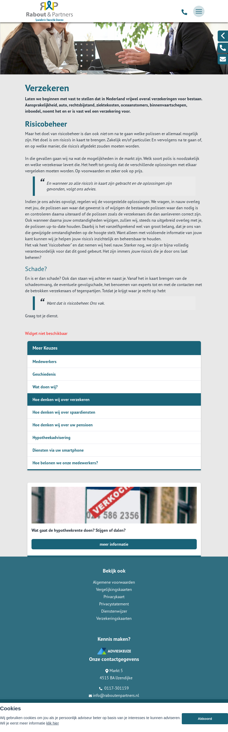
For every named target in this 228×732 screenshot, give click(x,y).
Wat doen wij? (45, 386)
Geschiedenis (44, 374)
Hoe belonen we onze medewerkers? (65, 462)
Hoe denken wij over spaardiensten (64, 412)
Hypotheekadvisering (51, 437)
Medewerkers (45, 361)
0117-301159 (114, 688)
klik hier (52, 723)
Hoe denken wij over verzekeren (61, 399)
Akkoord (205, 719)
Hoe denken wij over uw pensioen (63, 424)
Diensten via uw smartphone (58, 450)
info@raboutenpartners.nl (114, 695)
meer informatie (114, 544)
